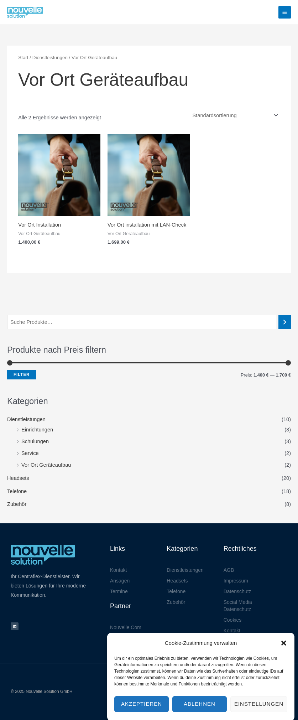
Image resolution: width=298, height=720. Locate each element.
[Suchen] (284, 322)
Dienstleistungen (26, 419)
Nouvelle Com (125, 627)
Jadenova (121, 638)
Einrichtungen (37, 429)
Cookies (233, 620)
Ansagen (120, 581)
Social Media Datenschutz (238, 605)
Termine (119, 591)
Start (23, 57)
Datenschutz (237, 591)
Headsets (18, 478)
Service (30, 453)
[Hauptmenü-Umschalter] (284, 12)
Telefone (17, 491)
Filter (22, 374)
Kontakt (118, 570)
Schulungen (35, 441)
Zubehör (16, 504)
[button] (283, 656)
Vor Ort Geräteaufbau (46, 465)
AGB (229, 570)
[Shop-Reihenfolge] (234, 115)
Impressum (236, 581)
